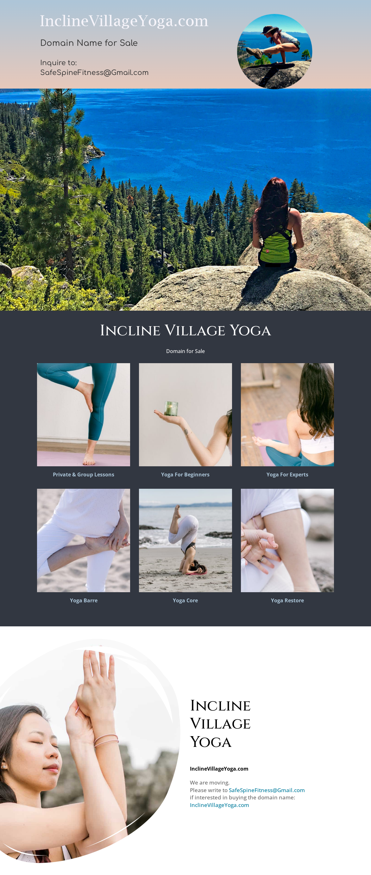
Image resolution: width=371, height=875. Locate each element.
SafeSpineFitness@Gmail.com (267, 790)
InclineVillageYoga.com (219, 805)
